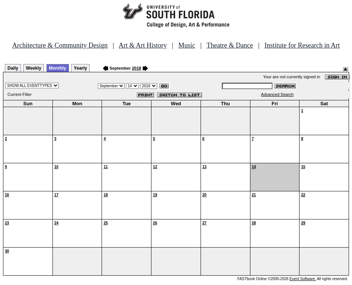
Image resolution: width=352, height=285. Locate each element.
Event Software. (302, 279)
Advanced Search (277, 94)
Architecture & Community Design (60, 45)
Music (186, 45)
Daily (12, 68)
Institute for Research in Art (302, 45)
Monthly (57, 68)
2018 (136, 68)
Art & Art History (143, 45)
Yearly (80, 68)
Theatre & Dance (230, 45)
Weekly (33, 68)
